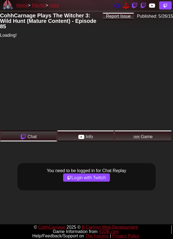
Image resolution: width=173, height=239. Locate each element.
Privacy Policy (126, 236)
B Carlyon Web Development (110, 227)
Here (54, 5)
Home (22, 5)
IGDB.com (109, 231)
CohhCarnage (51, 227)
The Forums (97, 236)
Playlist (39, 5)
